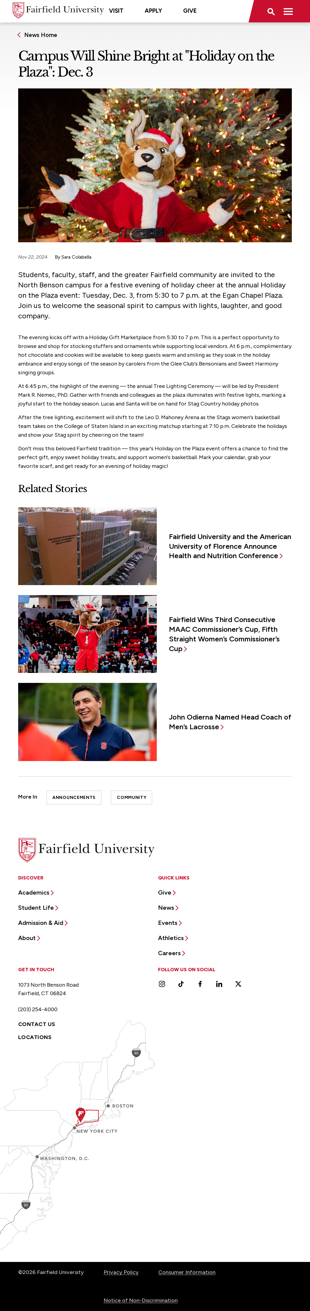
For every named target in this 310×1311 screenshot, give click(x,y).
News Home (40, 34)
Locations (34, 1037)
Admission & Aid (40, 922)
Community (131, 797)
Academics (33, 892)
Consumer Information (187, 1272)
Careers (169, 953)
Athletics (171, 938)
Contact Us (36, 1024)
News (166, 907)
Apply (153, 10)
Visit (116, 10)
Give (190, 10)
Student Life (36, 907)
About (27, 938)
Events (167, 922)
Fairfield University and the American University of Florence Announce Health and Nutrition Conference (230, 546)
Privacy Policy (121, 1272)
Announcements (74, 797)
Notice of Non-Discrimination (141, 1300)
